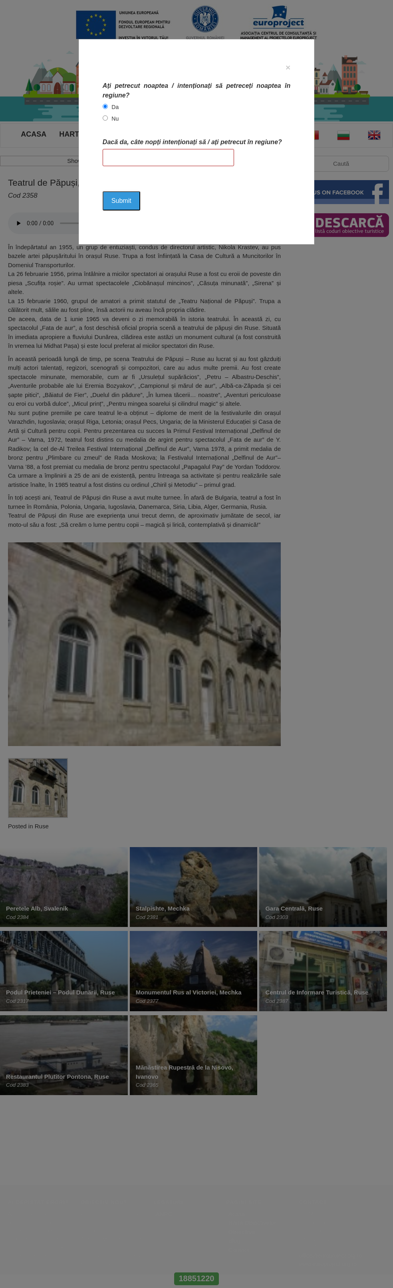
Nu (115, 118)
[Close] (288, 67)
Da (115, 107)
